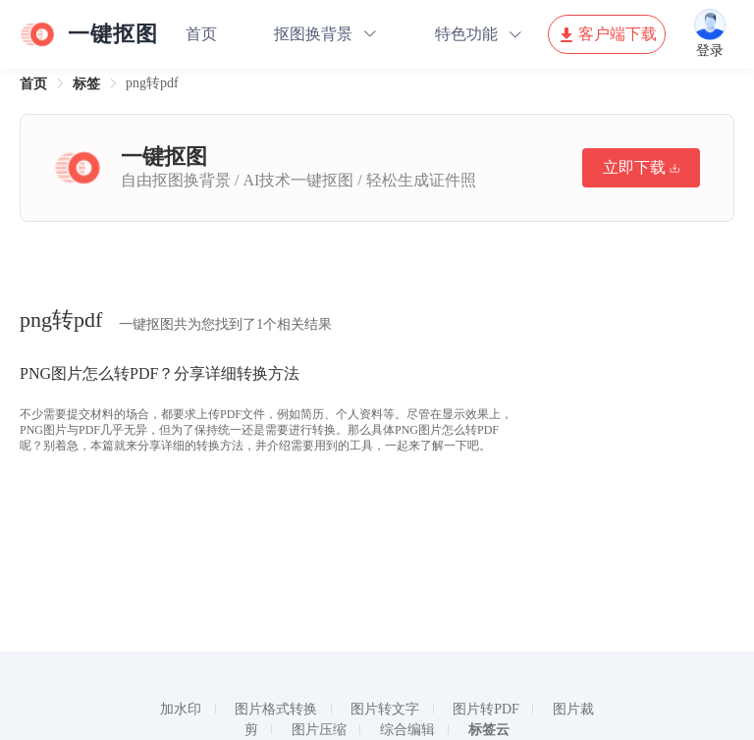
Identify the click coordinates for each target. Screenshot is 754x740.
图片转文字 (384, 709)
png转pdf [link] (152, 83)
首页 (201, 34)
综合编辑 (407, 729)
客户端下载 (607, 34)
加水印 (180, 709)
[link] (33, 84)
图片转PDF (486, 709)
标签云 (489, 729)
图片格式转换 (276, 709)
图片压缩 (319, 729)
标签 (86, 84)
